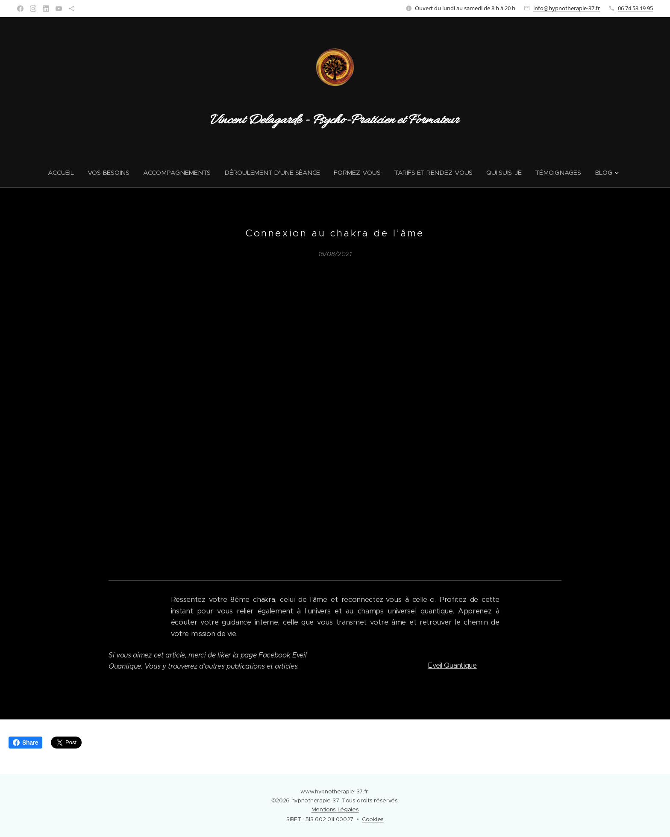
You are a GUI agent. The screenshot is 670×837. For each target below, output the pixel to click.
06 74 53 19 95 (635, 8)
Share (25, 742)
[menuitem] (58, 172)
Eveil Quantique (452, 665)
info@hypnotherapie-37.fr (566, 8)
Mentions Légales (335, 809)
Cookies (373, 819)
